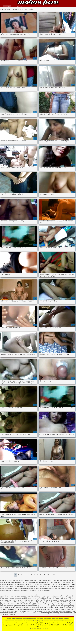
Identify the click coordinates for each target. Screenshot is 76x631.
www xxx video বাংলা (16, 582)
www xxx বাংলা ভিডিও (59, 582)
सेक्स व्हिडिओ (3, 609)
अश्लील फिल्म (54, 598)
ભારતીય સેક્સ (50, 609)
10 (44, 575)
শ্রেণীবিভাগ (19, 6)
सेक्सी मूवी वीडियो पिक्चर (8, 607)
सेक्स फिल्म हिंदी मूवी (45, 612)
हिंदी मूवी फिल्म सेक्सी (4, 604)
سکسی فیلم (29, 612)
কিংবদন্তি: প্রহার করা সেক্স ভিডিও (38, 2)
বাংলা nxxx (39, 588)
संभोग (51, 612)
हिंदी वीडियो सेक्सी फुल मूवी (69, 607)
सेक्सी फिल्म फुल (46, 604)
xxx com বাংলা (56, 584)
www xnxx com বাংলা (47, 580)
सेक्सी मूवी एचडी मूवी (65, 606)
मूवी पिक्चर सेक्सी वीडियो (19, 606)
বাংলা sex (69, 588)
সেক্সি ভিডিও (12, 604)
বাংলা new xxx (26, 588)
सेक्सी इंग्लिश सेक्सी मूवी (39, 602)
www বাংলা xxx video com (27, 584)
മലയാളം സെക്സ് (26, 596)
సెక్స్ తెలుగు (18, 596)
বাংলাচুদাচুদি (54, 600)
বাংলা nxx (32, 588)
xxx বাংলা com (12, 586)
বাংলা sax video (62, 588)
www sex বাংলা (37, 580)
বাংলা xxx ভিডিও (19, 609)
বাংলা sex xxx (7, 590)
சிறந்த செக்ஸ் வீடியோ (27, 602)
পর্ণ (13, 6)
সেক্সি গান (48, 598)
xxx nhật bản (68, 623)
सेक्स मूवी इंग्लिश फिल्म (11, 612)
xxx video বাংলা (65, 584)
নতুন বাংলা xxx (65, 586)
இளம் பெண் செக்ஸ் (5, 600)
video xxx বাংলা (20, 580)
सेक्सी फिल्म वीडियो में (69, 612)
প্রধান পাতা (7, 6)
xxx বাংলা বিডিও (38, 586)
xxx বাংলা (5, 586)
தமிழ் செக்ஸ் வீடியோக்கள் (68, 611)
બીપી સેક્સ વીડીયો (40, 598)
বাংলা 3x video (4, 588)
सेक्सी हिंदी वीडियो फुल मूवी (37, 607)
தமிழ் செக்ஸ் (10, 611)
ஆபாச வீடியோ (21, 612)
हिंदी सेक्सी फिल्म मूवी (35, 611)
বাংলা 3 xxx (72, 586)
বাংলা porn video (52, 588)
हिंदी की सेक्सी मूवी (59, 607)
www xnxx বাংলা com (68, 580)
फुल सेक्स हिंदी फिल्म (55, 606)
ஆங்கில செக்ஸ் (4, 596)
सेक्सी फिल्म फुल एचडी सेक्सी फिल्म (12, 602)
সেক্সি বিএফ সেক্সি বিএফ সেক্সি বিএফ (63, 609)
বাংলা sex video (45, 596)
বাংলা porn (45, 588)
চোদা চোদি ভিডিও (68, 598)
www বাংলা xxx (4, 584)
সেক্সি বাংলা (55, 623)
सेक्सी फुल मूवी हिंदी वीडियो (40, 609)
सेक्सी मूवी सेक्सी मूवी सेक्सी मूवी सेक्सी (58, 604)
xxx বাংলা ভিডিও (47, 586)
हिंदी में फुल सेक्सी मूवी (55, 611)
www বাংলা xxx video (13, 584)
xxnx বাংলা (49, 584)
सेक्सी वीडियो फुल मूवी (16, 600)
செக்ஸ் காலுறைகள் (18, 598)
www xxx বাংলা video (47, 582)
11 (48, 575)
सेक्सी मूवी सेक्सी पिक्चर (27, 600)
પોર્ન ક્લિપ (12, 614)
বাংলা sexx (33, 590)
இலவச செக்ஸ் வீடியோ (44, 606)
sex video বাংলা (11, 580)
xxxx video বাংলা (56, 586)
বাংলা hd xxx (18, 588)
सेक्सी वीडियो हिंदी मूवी (34, 625)
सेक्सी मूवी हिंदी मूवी (10, 609)
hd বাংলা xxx (3, 580)
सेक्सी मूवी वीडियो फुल (9, 606)
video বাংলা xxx (29, 580)
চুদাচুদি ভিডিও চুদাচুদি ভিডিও (39, 600)
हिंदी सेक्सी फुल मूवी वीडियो (30, 598)
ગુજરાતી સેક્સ (36, 612)
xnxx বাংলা (43, 584)
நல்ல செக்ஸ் (8, 598)
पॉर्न (15, 611)
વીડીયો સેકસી (53, 596)
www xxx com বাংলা (5, 582)
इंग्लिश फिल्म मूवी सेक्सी (45, 611)
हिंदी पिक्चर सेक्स (43, 625)
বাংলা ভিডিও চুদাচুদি (63, 596)
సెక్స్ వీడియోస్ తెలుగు (50, 602)
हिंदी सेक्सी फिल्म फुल (37, 604)
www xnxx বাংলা (58, 580)
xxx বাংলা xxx (29, 586)
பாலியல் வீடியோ (34, 623)
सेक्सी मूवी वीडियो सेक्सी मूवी (66, 602)
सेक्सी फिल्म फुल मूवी (59, 625)
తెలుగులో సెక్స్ (27, 607)
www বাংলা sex (70, 582)
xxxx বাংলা (61, 623)
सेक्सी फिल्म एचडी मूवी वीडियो (23, 611)
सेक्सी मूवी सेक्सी (51, 625)
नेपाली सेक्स (29, 604)
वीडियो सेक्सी (3, 612)
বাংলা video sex (46, 590)
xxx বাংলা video (21, 586)
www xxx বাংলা (27, 582)
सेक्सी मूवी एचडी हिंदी (18, 607)
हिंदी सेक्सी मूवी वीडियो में (58, 612)
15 (54, 575)
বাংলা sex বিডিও (16, 590)
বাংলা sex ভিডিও (25, 590)
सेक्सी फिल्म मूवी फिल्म (29, 609)
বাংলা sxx (38, 590)
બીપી (58, 602)
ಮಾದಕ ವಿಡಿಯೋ (36, 596)
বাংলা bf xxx (11, 588)
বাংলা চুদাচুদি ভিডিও (24, 623)
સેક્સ (73, 602)
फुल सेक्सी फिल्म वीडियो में (31, 606)
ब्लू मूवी (48, 600)
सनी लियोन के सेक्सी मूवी (21, 604)
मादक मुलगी (60, 598)
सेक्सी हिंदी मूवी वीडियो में (49, 607)
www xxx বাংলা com (36, 582)
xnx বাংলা (36, 584)
